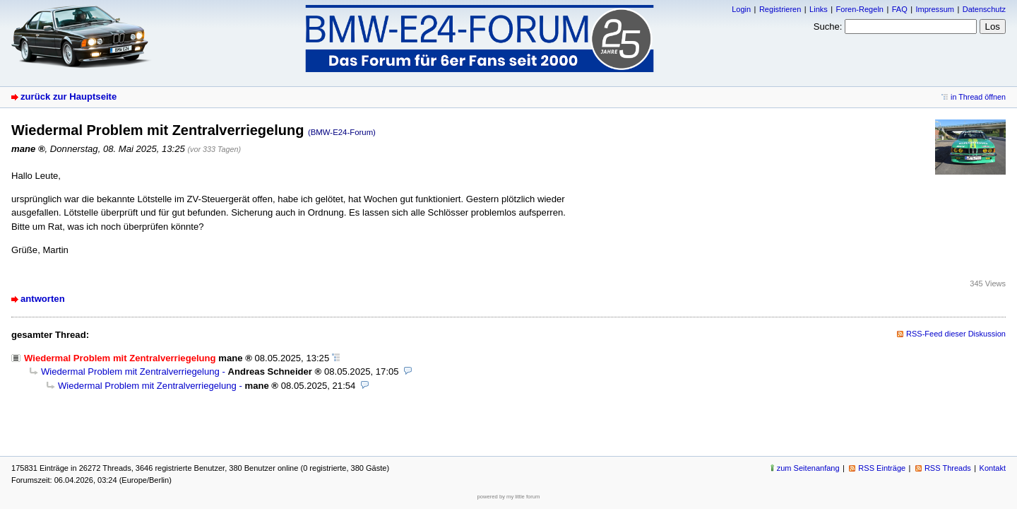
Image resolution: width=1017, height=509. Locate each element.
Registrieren (780, 9)
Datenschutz (984, 9)
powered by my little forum (508, 496)
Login (741, 9)
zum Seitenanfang (808, 468)
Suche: (828, 26)
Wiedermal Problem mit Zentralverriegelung (130, 371)
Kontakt (993, 468)
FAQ (900, 9)
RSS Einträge (881, 468)
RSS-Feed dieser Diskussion (956, 333)
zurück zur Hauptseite (68, 96)
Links (818, 9)
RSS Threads (947, 468)
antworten (42, 298)
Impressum (934, 9)
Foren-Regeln (860, 9)
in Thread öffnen (978, 97)
